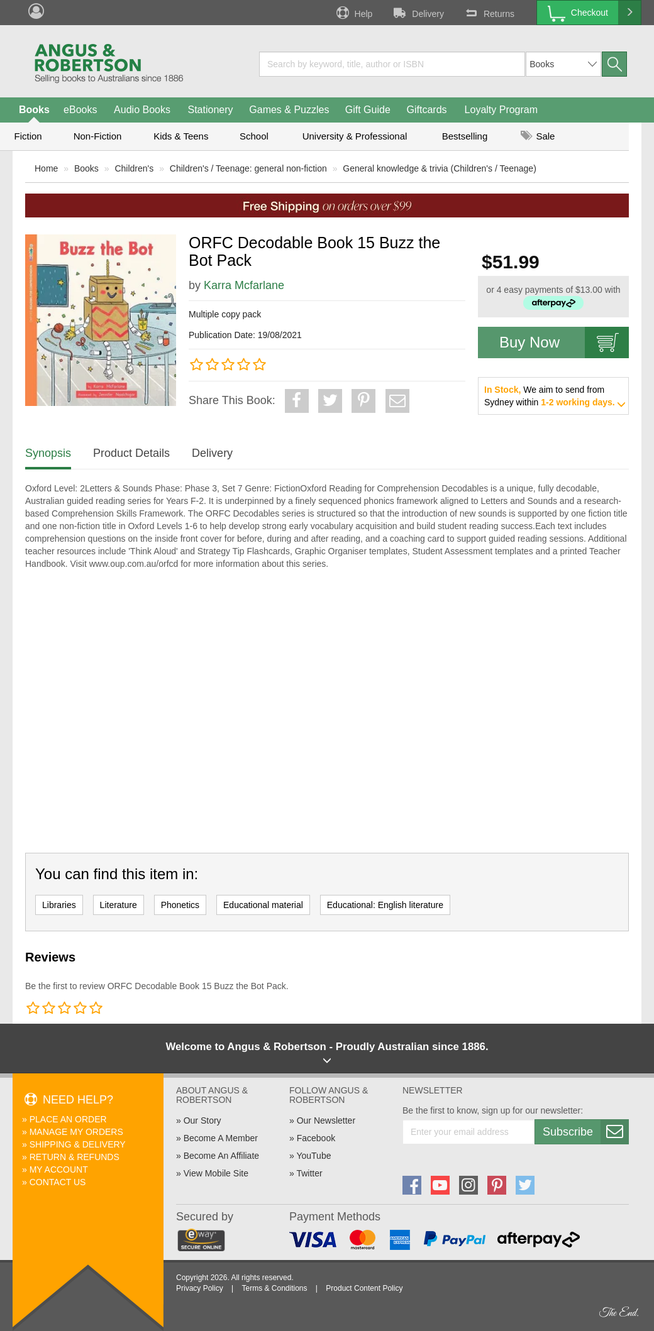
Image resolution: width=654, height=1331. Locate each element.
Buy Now (564, 342)
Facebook (316, 1138)
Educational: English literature (385, 905)
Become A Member (221, 1138)
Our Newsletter (326, 1120)
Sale (538, 136)
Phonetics (180, 905)
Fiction (28, 136)
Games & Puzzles (289, 109)
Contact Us (58, 1182)
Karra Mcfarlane (244, 285)
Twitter (309, 1173)
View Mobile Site (216, 1173)
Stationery (210, 109)
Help (353, 12)
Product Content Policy (364, 1288)
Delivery (417, 12)
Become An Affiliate (221, 1156)
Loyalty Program (501, 109)
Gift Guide (368, 109)
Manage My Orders (76, 1132)
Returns (488, 12)
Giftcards (427, 109)
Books (34, 109)
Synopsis (48, 453)
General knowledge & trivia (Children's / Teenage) (439, 168)
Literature (118, 905)
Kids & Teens (180, 136)
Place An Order (68, 1119)
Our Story (202, 1120)
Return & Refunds (74, 1157)
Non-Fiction (98, 136)
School (254, 136)
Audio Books (142, 109)
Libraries (59, 905)
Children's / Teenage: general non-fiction (248, 168)
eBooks (80, 109)
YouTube (313, 1156)
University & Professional (354, 136)
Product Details (131, 453)
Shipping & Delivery (78, 1144)
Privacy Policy (199, 1288)
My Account (59, 1169)
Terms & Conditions (274, 1288)
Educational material (263, 905)
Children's (133, 168)
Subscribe (585, 1132)
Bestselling (465, 136)
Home (46, 168)
